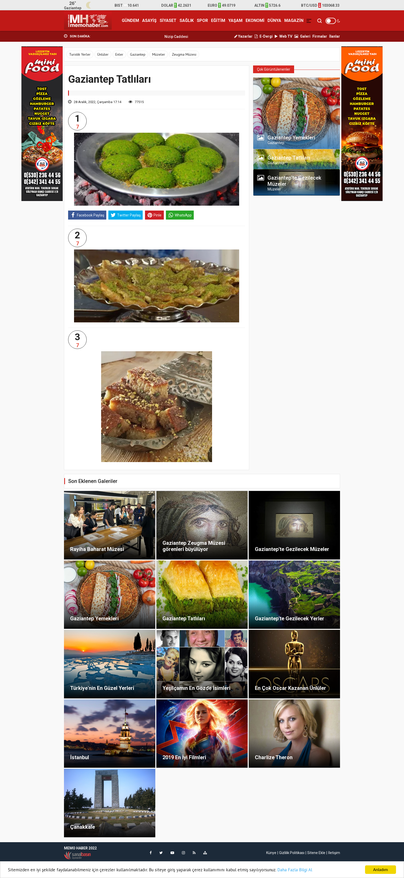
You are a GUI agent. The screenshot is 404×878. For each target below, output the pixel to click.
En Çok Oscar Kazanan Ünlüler (290, 688)
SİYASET (168, 20)
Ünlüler (103, 54)
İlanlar (334, 36)
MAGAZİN (293, 20)
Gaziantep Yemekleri (94, 618)
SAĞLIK (187, 20)
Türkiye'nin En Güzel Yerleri (102, 688)
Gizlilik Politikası (291, 853)
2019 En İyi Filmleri (184, 757)
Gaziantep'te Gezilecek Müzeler (292, 549)
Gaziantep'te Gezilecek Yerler (289, 618)
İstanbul (79, 757)
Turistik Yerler (80, 54)
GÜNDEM (130, 20)
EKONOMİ (255, 20)
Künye (271, 853)
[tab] (296, 139)
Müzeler (158, 54)
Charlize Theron (274, 757)
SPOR (202, 20)
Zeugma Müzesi (184, 54)
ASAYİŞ (149, 20)
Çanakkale (82, 827)
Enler (119, 54)
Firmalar (319, 36)
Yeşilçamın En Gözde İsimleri (196, 688)
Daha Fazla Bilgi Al (294, 870)
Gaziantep (138, 54)
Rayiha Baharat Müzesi (97, 549)
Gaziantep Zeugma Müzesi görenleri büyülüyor (194, 546)
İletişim (334, 853)
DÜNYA (274, 20)
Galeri (302, 36)
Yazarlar (243, 36)
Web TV (283, 36)
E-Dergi (264, 36)
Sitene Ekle (316, 853)
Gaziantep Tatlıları (184, 618)
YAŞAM (235, 20)
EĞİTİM (218, 20)
